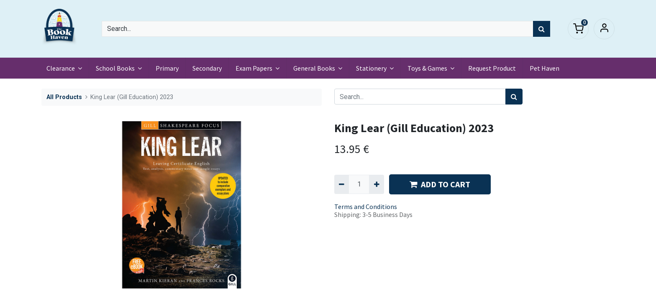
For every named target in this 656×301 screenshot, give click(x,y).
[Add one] (376, 184)
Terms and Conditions (365, 206)
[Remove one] (341, 184)
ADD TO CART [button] (440, 184)
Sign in (604, 28)
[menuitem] (169, 68)
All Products (64, 97)
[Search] (541, 29)
